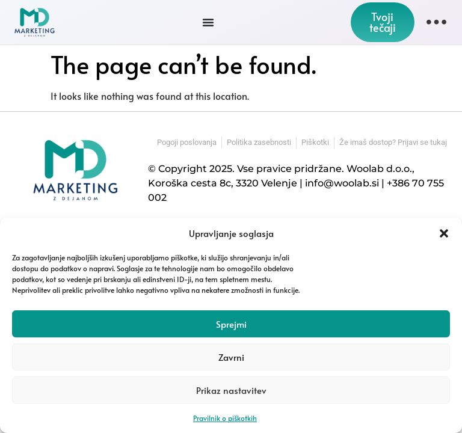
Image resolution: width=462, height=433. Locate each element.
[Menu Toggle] (208, 22)
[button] (444, 233)
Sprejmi (231, 324)
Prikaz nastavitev (231, 390)
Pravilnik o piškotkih (225, 418)
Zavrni (231, 357)
